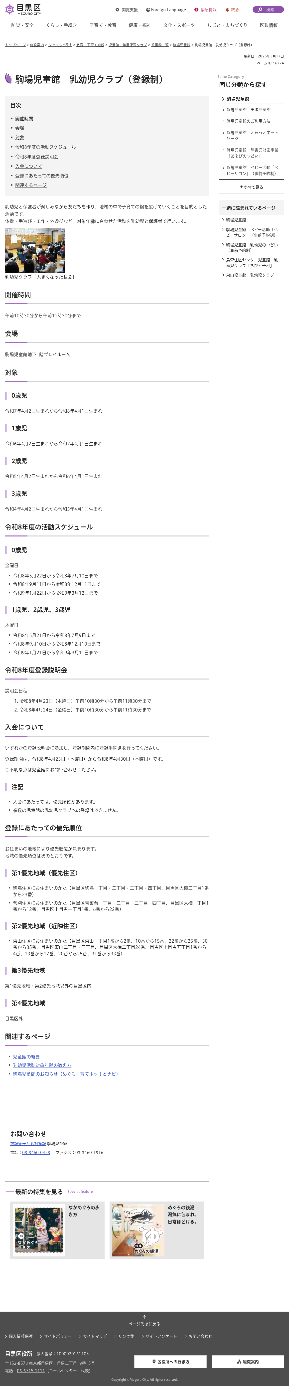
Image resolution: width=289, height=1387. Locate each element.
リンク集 (126, 1337)
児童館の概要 (26, 1057)
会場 (19, 129)
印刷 (238, 56)
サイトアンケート (161, 1337)
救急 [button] (235, 10)
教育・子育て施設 (90, 45)
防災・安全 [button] (22, 25)
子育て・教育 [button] (103, 25)
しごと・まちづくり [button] (227, 25)
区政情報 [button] (269, 25)
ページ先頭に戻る (144, 1324)
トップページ (15, 45)
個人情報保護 (21, 1337)
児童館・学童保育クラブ (128, 45)
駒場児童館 (181, 45)
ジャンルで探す (60, 45)
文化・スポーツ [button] (179, 25)
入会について (28, 167)
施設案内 (37, 45)
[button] (127, 9)
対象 (19, 138)
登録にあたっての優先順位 (42, 176)
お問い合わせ (200, 1337)
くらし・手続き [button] (61, 25)
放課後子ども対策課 (28, 1144)
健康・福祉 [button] (140, 25)
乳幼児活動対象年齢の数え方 (42, 1066)
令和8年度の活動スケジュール (45, 148)
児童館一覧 (160, 45)
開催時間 (24, 119)
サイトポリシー (58, 1337)
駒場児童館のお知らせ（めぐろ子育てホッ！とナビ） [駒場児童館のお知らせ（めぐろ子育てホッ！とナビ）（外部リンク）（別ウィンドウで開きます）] (67, 1074)
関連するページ (31, 186)
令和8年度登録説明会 (36, 157)
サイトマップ (95, 1337)
